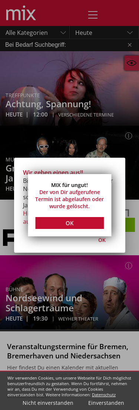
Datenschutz (104, 394)
